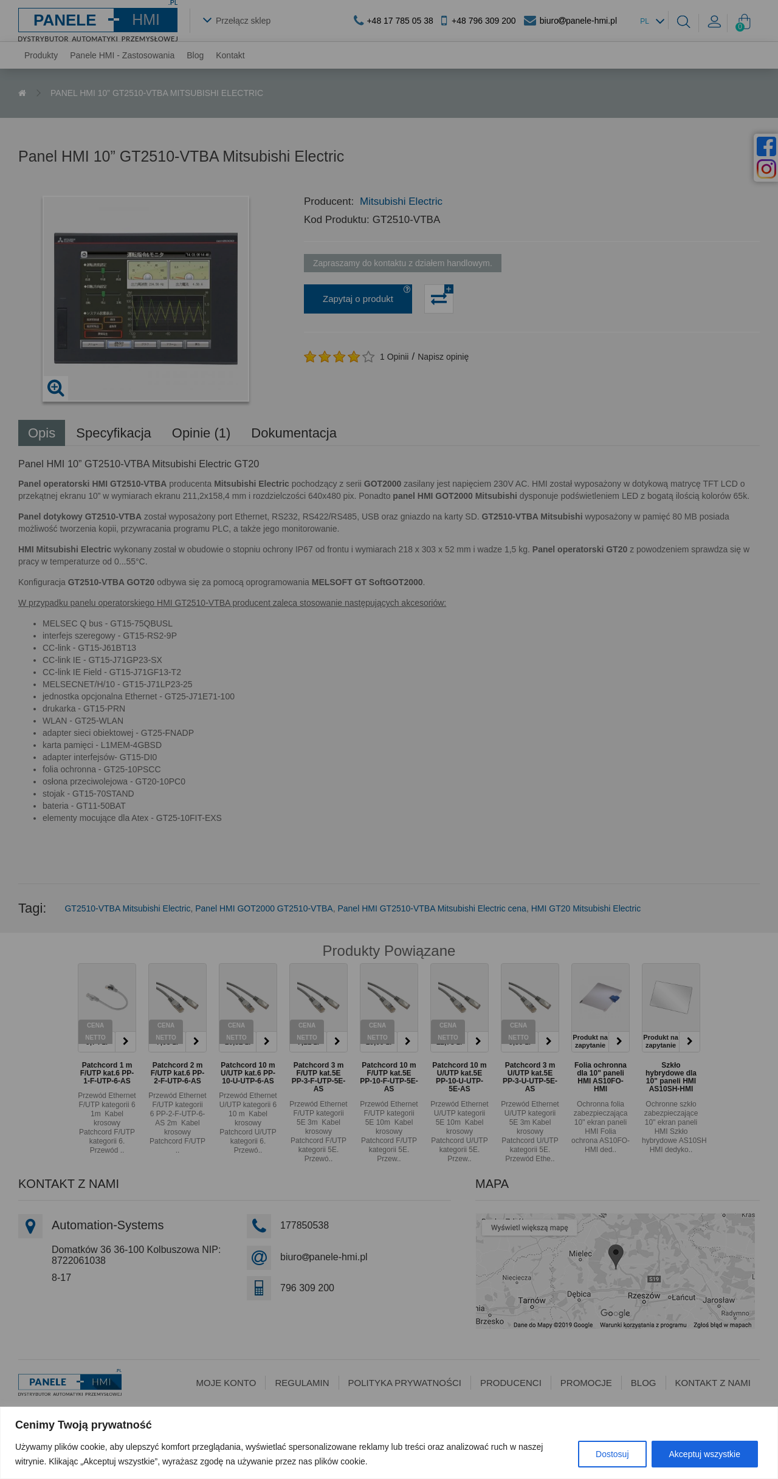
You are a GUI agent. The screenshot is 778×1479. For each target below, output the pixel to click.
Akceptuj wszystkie (704, 1454)
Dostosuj (612, 1454)
